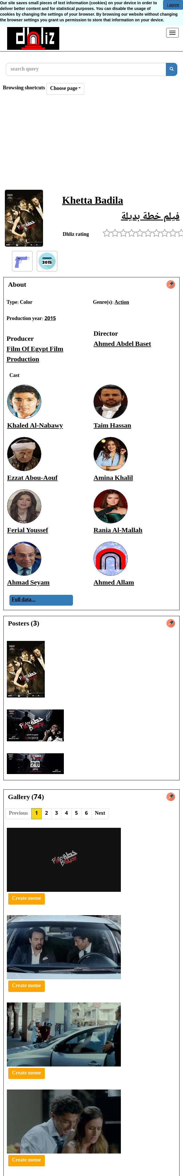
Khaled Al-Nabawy (35, 426)
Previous (18, 813)
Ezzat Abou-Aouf (32, 478)
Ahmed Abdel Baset (122, 344)
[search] (171, 69)
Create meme (26, 898)
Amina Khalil (113, 478)
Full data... (24, 600)
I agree (173, 5)
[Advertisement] (92, 144)
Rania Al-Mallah (118, 531)
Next (100, 813)
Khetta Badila (92, 201)
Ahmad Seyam (28, 583)
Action (122, 302)
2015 (50, 319)
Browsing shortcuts (24, 88)
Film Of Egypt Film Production (35, 355)
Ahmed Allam (113, 583)
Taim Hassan (112, 426)
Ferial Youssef (27, 531)
